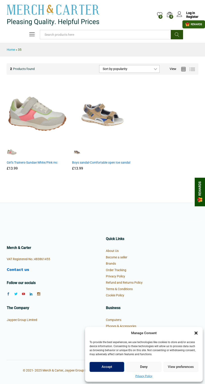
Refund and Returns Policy (124, 282)
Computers (113, 320)
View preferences (181, 367)
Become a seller (116, 257)
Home (11, 49)
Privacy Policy (143, 376)
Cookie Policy (115, 295)
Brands (111, 263)
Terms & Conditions (119, 289)
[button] (196, 333)
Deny (143, 367)
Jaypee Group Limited (22, 320)
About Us (112, 251)
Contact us (18, 269)
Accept (107, 367)
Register (192, 17)
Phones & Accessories (121, 326)
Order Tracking (116, 270)
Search (177, 34)
